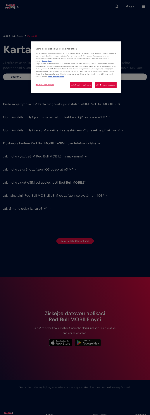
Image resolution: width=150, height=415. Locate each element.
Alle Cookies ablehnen (81, 85)
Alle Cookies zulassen (105, 85)
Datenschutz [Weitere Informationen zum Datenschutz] (47, 61)
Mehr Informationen (56, 76)
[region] (76, 67)
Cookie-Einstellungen (45, 85)
